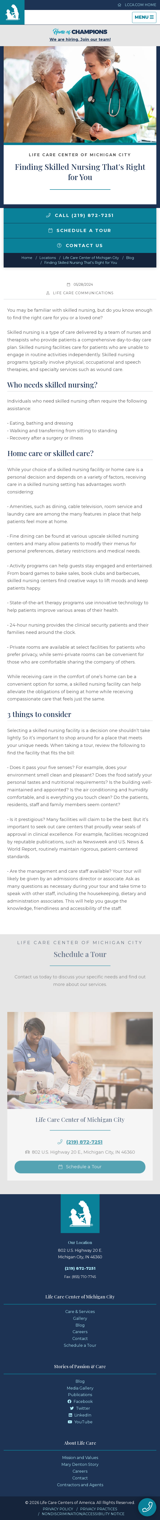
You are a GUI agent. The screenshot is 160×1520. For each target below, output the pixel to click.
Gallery (80, 1318)
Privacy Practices (98, 1509)
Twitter (80, 1408)
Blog (130, 258)
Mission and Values (80, 1457)
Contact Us (80, 245)
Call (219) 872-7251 (80, 215)
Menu (145, 18)
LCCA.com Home (137, 5)
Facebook (80, 1401)
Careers (80, 1332)
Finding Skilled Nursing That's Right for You (80, 262)
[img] (48, 215)
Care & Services (80, 1311)
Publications (80, 1394)
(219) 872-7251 (84, 1157)
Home (26, 258)
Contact (80, 1338)
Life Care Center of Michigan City (91, 258)
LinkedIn (80, 1415)
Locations (47, 258)
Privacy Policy (58, 1509)
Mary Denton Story (80, 1464)
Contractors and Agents (80, 1485)
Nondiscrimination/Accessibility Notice (83, 1514)
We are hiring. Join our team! (80, 35)
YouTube (80, 1422)
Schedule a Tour (80, 230)
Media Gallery (80, 1388)
